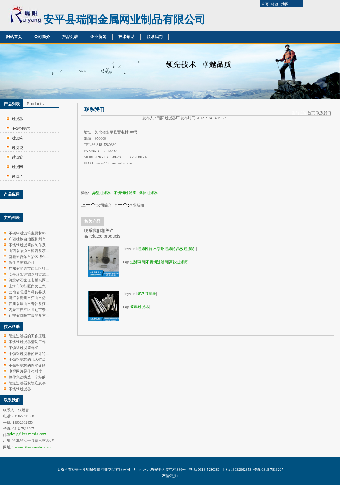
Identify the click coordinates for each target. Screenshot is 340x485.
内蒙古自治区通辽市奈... (29, 310)
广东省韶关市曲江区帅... (29, 268)
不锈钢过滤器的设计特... (29, 354)
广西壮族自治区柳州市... (29, 239)
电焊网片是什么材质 (25, 371)
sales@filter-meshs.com (27, 433)
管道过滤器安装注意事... (29, 383)
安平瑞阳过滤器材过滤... (29, 274)
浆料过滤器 (147, 293)
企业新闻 (98, 36)
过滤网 (17, 167)
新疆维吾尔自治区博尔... (29, 257)
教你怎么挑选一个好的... (29, 377)
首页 (265, 4)
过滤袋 (17, 148)
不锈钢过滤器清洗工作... (29, 342)
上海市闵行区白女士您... (29, 286)
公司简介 (42, 36)
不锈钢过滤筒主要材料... (29, 233)
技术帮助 (126, 36)
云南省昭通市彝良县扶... (29, 292)
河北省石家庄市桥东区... (29, 280)
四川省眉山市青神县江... (29, 304)
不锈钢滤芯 (21, 128)
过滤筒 (17, 138)
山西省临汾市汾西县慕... (29, 251)
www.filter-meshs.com (32, 447)
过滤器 (17, 119)
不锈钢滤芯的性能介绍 (27, 365)
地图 (285, 4)
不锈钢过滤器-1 (21, 389)
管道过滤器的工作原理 (27, 336)
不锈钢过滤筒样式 (23, 348)
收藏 (274, 4)
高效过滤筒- (186, 249)
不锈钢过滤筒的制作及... (29, 245)
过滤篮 (17, 157)
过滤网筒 (145, 249)
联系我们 (155, 36)
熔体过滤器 (148, 193)
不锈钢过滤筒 (125, 193)
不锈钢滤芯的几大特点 (27, 359)
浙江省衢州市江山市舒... (29, 298)
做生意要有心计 (22, 262)
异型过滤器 (101, 193)
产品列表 (70, 36)
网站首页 (14, 36)
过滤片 (17, 176)
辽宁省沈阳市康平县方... (29, 315)
